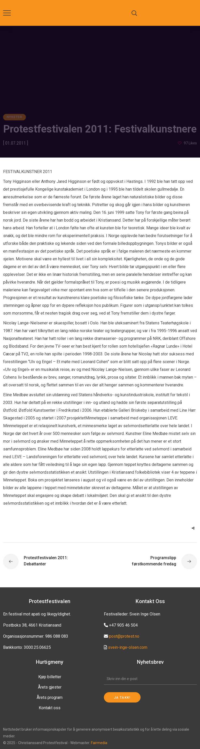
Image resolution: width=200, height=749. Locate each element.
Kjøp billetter (49, 676)
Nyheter (14, 117)
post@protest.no (124, 636)
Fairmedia (99, 743)
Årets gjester (49, 687)
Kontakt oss (49, 707)
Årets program (50, 697)
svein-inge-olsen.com (127, 647)
